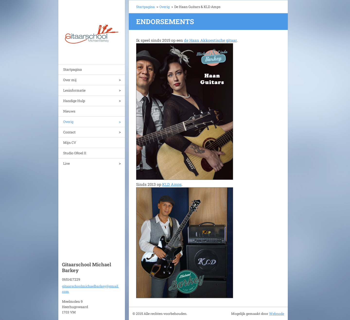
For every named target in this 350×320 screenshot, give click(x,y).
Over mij (70, 80)
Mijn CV (69, 142)
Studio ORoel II (74, 153)
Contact (69, 132)
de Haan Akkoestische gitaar (210, 40)
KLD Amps (172, 184)
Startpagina (72, 69)
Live (66, 163)
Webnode (276, 313)
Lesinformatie (74, 90)
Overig (68, 121)
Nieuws (69, 111)
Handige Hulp (74, 100)
